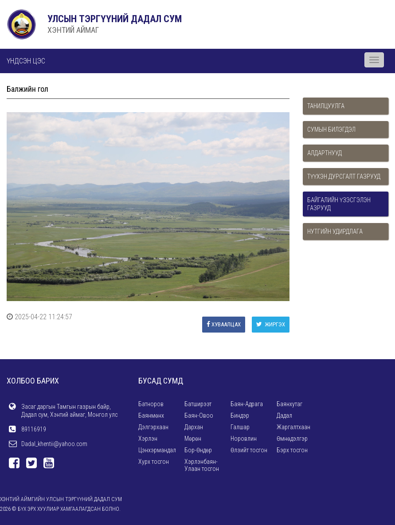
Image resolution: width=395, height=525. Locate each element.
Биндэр (240, 415)
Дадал (284, 415)
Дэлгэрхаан (153, 427)
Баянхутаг (289, 403)
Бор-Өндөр (198, 450)
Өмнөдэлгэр (292, 438)
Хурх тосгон (153, 461)
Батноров (151, 403)
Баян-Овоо (198, 415)
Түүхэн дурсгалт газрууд (343, 176)
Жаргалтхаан (293, 427)
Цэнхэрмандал (157, 450)
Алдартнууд (324, 153)
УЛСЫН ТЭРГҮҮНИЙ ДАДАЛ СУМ (114, 18)
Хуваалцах (224, 324)
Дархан (193, 427)
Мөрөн (192, 438)
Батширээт (197, 403)
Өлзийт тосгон (249, 450)
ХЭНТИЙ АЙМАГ (73, 30)
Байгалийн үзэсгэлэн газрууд (339, 204)
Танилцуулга (325, 106)
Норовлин (244, 438)
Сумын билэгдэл (331, 129)
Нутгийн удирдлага (335, 231)
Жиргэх (270, 324)
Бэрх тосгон (292, 450)
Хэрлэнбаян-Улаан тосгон (201, 465)
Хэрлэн (147, 438)
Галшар (240, 427)
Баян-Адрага (247, 403)
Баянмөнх (151, 415)
